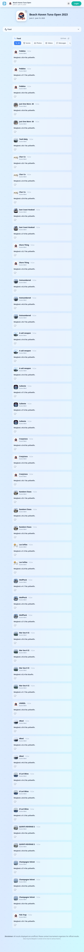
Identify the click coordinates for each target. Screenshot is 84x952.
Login (76, 3)
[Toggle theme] (69, 4)
